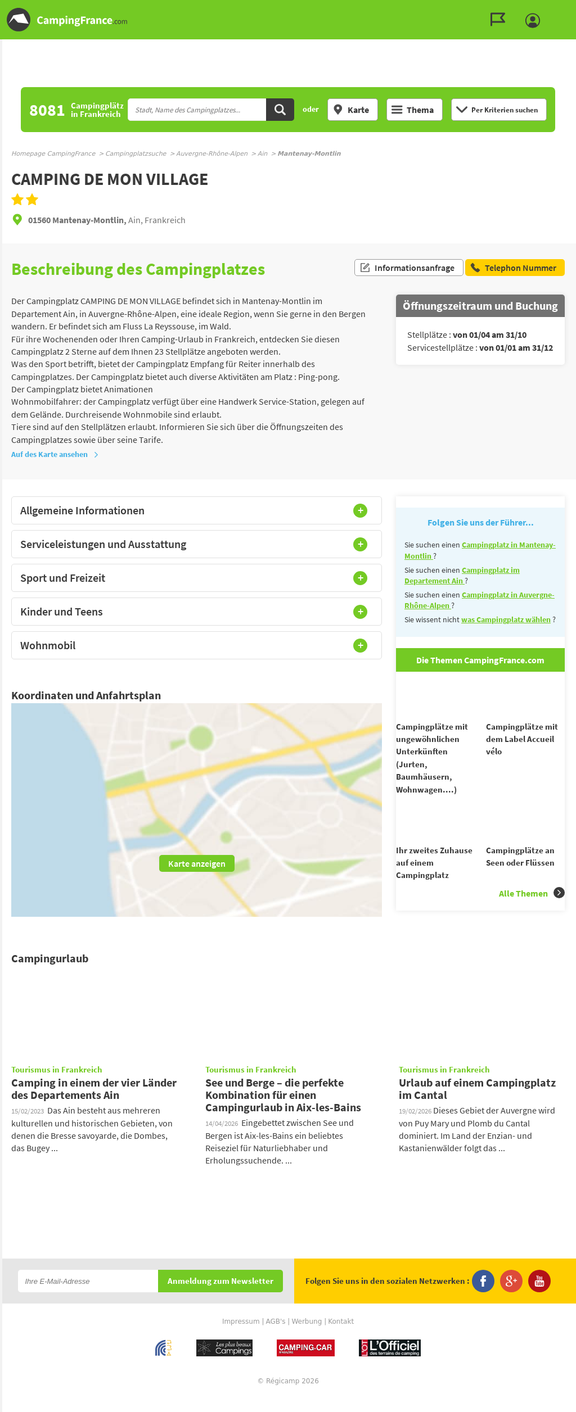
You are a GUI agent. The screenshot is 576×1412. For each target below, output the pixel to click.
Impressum (241, 1335)
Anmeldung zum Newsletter (220, 1295)
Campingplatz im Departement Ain (462, 575)
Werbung (306, 1335)
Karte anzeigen (197, 863)
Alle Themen (532, 913)
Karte (350, 109)
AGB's (275, 1335)
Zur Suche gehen (574, 9)
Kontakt (341, 1335)
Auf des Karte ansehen (55, 454)
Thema (413, 109)
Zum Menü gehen (562, 9)
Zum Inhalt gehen (568, 9)
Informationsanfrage (406, 268)
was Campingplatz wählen (506, 619)
